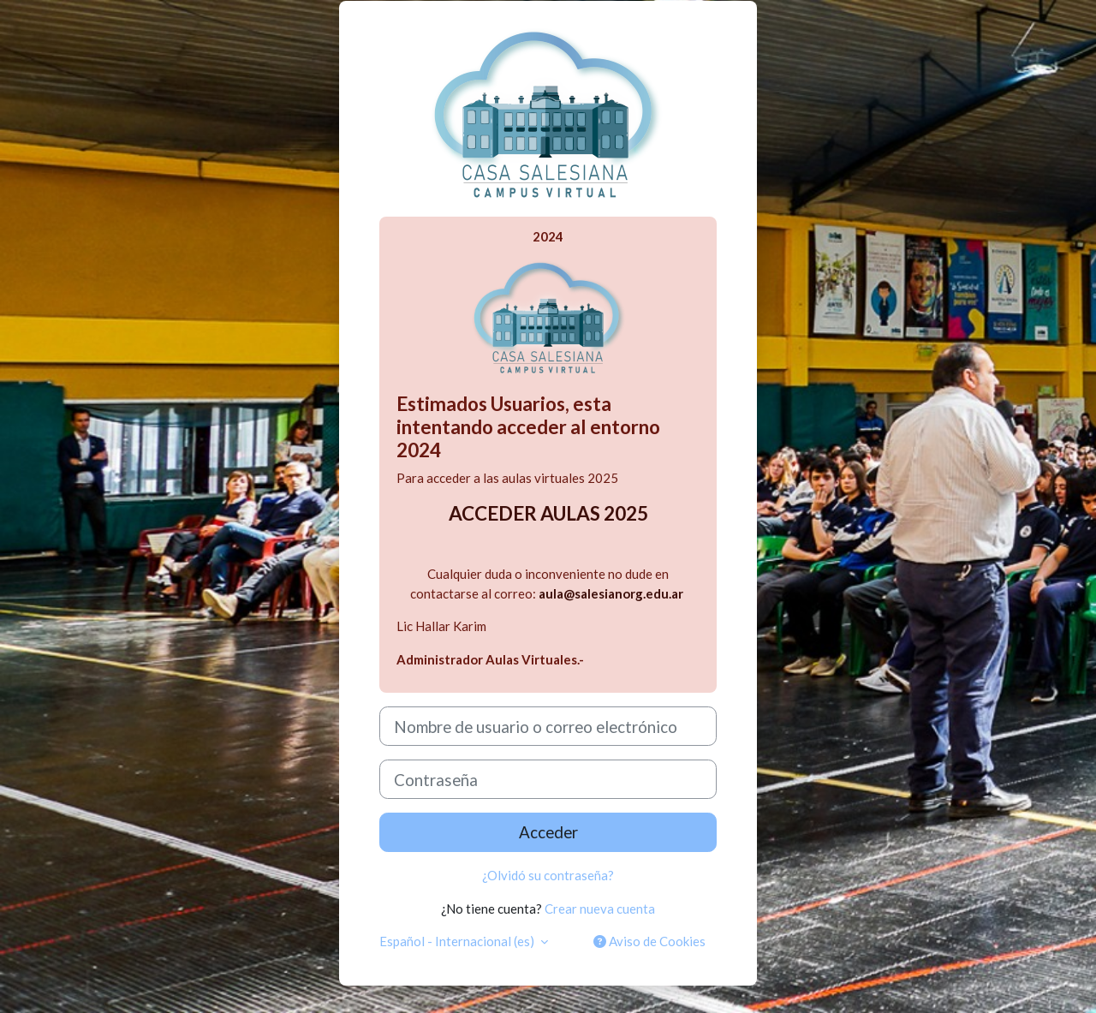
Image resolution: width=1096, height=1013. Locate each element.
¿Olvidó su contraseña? (548, 875)
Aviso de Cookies (649, 941)
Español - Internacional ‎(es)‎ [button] (458, 941)
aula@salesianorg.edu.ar (611, 593)
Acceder (548, 832)
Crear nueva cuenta (600, 908)
